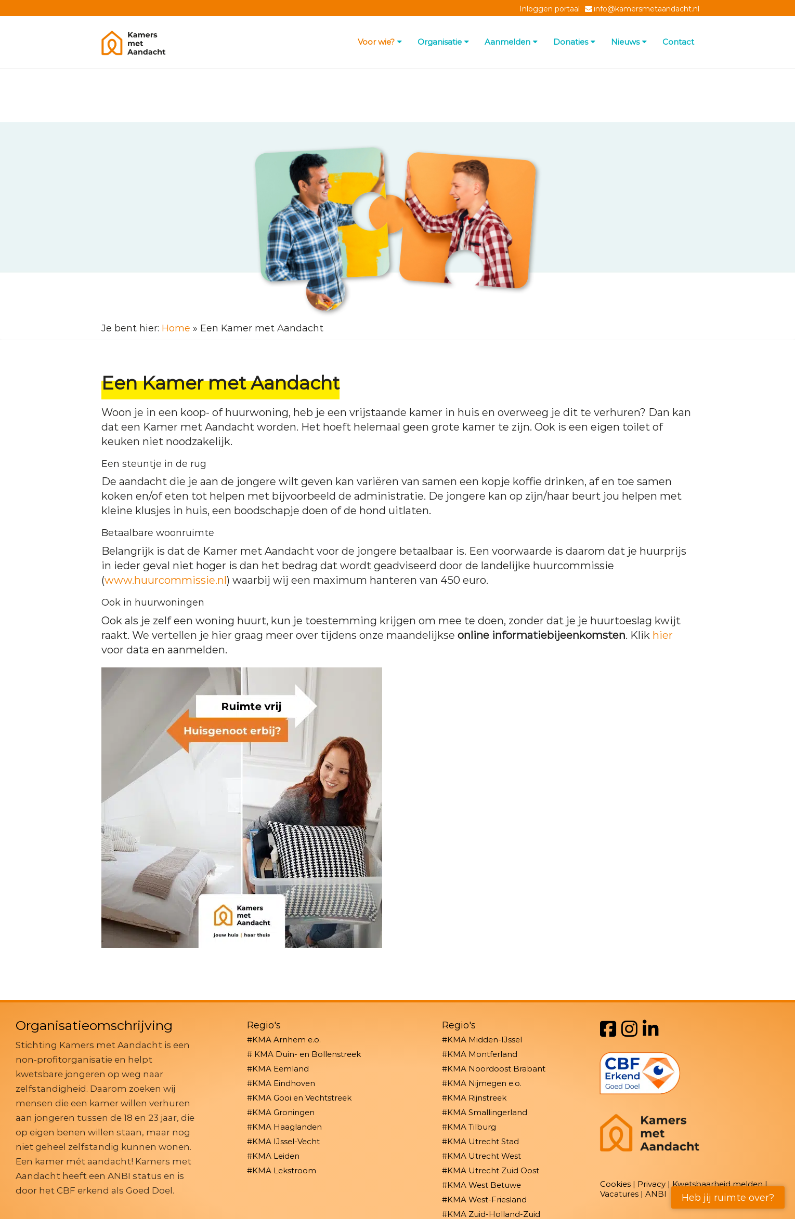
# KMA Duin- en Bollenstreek (304, 1054)
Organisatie (443, 42)
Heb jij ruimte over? (728, 1197)
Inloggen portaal (549, 9)
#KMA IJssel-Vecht (283, 1141)
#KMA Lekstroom (281, 1170)
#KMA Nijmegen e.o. (482, 1083)
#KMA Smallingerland (484, 1112)
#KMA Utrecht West (481, 1156)
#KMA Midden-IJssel (482, 1039)
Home (176, 328)
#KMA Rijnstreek (474, 1098)
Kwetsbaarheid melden (717, 1184)
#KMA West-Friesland (484, 1199)
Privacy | (654, 1184)
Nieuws (629, 42)
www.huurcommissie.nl (166, 580)
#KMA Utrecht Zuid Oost (490, 1170)
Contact (678, 42)
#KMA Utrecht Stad (480, 1141)
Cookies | (618, 1184)
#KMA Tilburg (469, 1127)
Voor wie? (380, 42)
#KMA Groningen (281, 1112)
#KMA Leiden (273, 1156)
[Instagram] (629, 1029)
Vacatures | (622, 1194)
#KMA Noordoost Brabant (493, 1069)
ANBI (656, 1194)
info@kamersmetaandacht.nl (646, 9)
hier (663, 635)
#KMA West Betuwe (481, 1185)
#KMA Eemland (278, 1069)
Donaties (574, 42)
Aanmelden (511, 42)
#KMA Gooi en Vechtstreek (299, 1098)
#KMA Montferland (479, 1054)
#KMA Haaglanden (284, 1127)
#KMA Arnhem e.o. (284, 1039)
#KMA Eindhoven (281, 1083)
